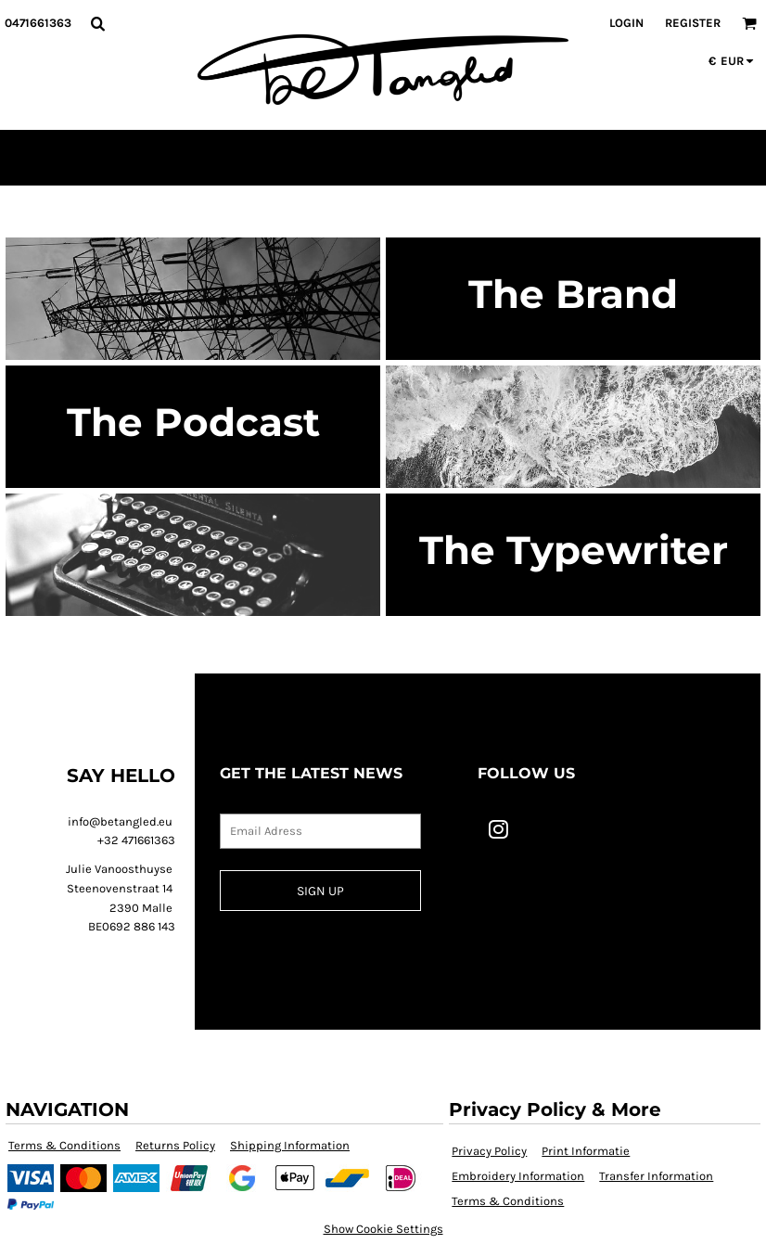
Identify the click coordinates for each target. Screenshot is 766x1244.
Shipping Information (290, 1145)
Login (626, 23)
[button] (97, 23)
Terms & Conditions (64, 1145)
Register (693, 23)
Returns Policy (175, 1145)
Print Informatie (586, 1151)
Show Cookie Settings (383, 1229)
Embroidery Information (518, 1176)
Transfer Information (656, 1176)
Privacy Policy (489, 1151)
